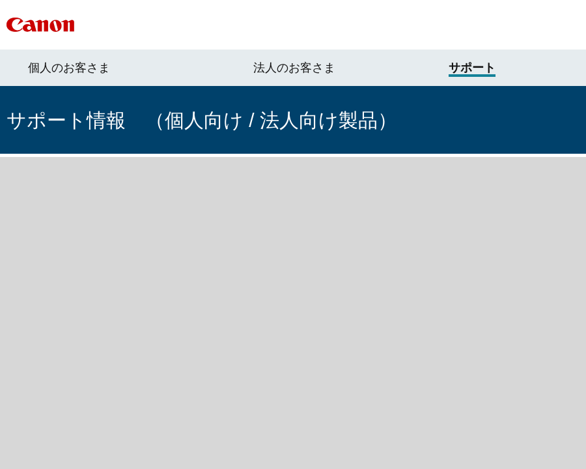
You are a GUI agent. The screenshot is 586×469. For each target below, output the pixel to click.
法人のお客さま (294, 67)
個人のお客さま (69, 67)
